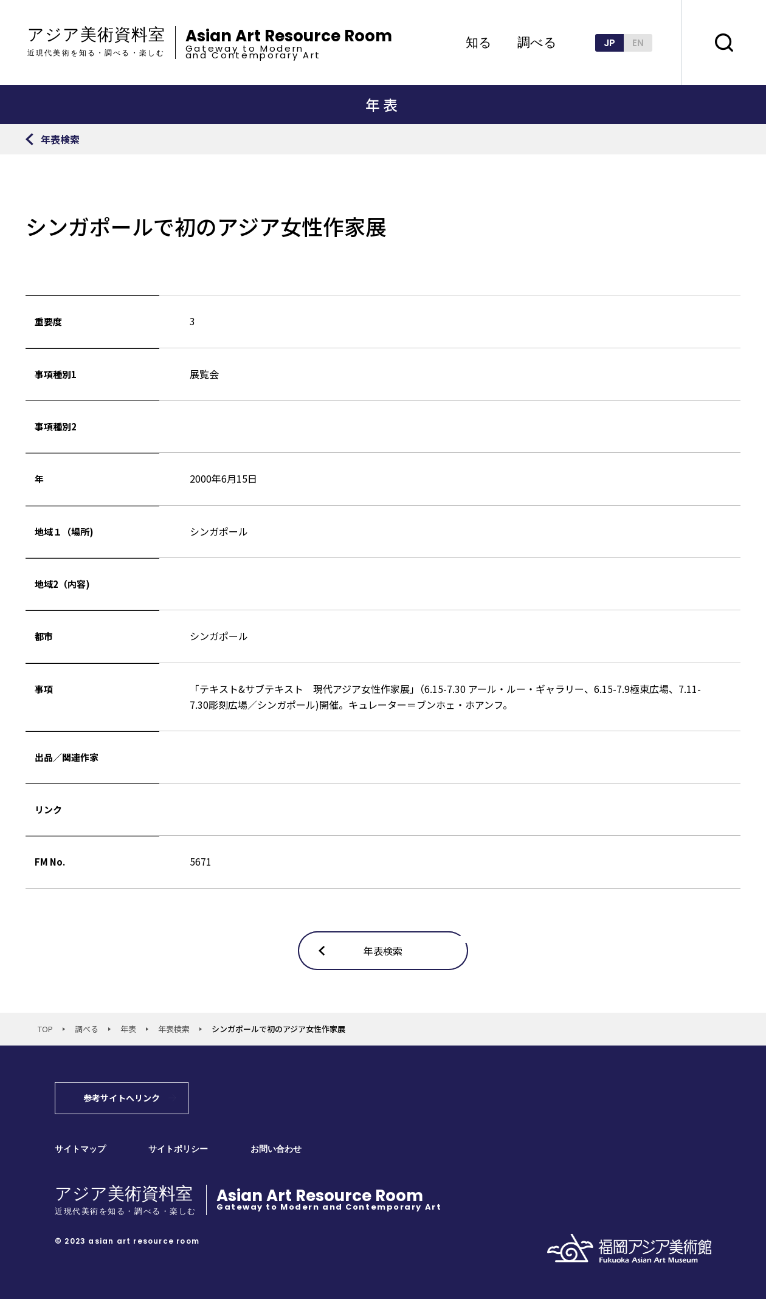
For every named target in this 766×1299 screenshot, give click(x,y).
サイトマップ (80, 1149)
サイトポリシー (178, 1149)
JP (609, 42)
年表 (128, 1029)
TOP (45, 1029)
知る (479, 42)
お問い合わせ (276, 1149)
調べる (537, 42)
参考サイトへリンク (121, 1098)
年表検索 (174, 1029)
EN (638, 42)
